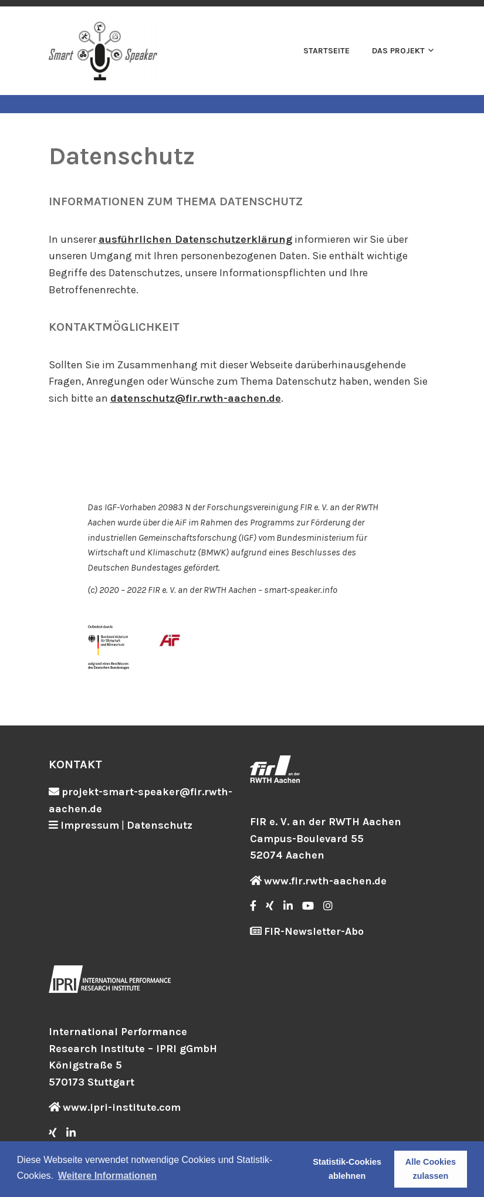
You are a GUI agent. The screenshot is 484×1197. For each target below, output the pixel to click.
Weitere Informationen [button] (107, 1176)
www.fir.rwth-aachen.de (325, 880)
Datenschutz (159, 825)
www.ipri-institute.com (122, 1107)
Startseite (326, 51)
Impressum (89, 825)
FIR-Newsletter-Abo (314, 931)
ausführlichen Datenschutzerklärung (195, 239)
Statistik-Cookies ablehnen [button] (347, 1169)
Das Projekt (398, 51)
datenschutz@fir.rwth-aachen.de (195, 398)
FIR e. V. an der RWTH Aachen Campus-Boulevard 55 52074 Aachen (325, 838)
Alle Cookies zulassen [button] (430, 1169)
